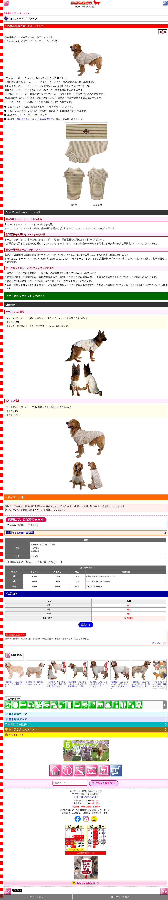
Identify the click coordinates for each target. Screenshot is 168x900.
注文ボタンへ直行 (120, 897)
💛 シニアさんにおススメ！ (21, 729)
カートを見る (36, 897)
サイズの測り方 (20, 532)
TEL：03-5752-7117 (86, 797)
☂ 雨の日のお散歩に (17, 724)
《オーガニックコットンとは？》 (25, 296)
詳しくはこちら (159, 642)
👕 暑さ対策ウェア (16, 714)
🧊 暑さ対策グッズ (16, 719)
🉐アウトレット (14, 734)
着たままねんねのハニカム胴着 (33, 119)
